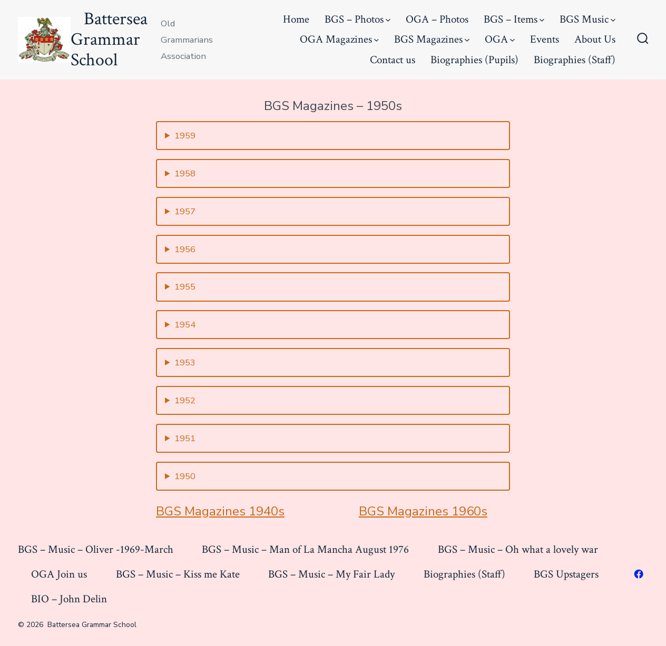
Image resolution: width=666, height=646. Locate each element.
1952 (184, 400)
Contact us (392, 60)
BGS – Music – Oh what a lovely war (518, 549)
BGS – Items (514, 19)
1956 (184, 249)
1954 (184, 325)
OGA (500, 39)
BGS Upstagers (566, 574)
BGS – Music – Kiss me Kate (178, 574)
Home (296, 19)
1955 (184, 287)
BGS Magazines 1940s (220, 511)
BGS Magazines (431, 39)
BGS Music (587, 19)
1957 (184, 211)
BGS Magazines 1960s (423, 511)
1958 (184, 173)
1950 (184, 476)
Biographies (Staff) (574, 60)
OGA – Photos (437, 19)
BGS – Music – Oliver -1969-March (95, 549)
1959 (184, 136)
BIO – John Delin (69, 599)
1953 (184, 362)
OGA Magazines (339, 39)
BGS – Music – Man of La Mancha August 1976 (305, 549)
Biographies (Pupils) (474, 60)
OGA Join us (59, 574)
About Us (594, 39)
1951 (184, 438)
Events (544, 39)
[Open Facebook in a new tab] (638, 573)
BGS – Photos (357, 19)
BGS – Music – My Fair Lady (331, 574)
